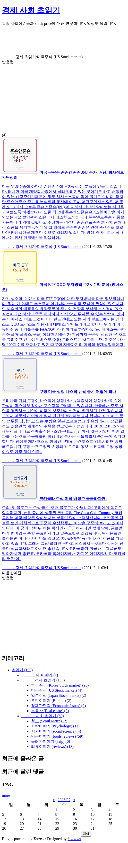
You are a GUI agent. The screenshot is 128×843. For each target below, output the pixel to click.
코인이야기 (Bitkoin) (51, 700)
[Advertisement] (64, 42)
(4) (64, 96)
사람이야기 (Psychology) (55, 726)
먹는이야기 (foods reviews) (57, 736)
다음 (6, 573)
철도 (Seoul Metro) (49, 721)
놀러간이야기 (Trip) (50, 741)
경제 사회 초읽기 (31, 10)
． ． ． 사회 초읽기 (42, 716)
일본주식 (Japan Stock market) (58, 695)
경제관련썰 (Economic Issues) (58, 706)
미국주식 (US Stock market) (56, 690)
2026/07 (64, 800)
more (6, 795)
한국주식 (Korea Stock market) (60, 685)
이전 (17, 573)
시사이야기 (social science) (56, 731)
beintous (74, 839)
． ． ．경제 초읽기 (43, 680)
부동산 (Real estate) (50, 711)
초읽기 (22, 670)
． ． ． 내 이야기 (39, 675)
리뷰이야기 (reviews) (52, 746)
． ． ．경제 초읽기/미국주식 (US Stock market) (42, 247)
